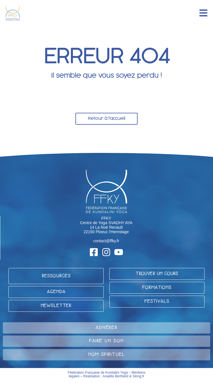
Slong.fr (138, 376)
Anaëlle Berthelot (115, 376)
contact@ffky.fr (106, 241)
